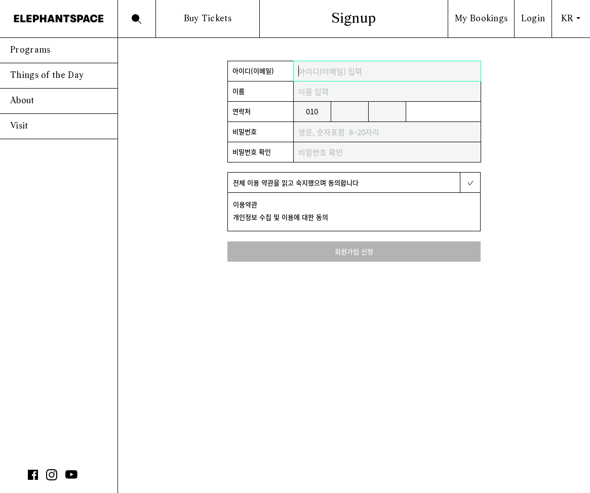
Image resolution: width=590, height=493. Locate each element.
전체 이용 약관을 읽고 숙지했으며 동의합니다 (296, 182)
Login (533, 19)
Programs (30, 50)
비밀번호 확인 (251, 151)
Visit (19, 126)
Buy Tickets (207, 19)
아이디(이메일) (253, 70)
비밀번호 (244, 131)
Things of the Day (47, 75)
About (22, 101)
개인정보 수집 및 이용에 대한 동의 (280, 217)
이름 (238, 91)
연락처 (241, 111)
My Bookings (481, 19)
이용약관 (245, 204)
